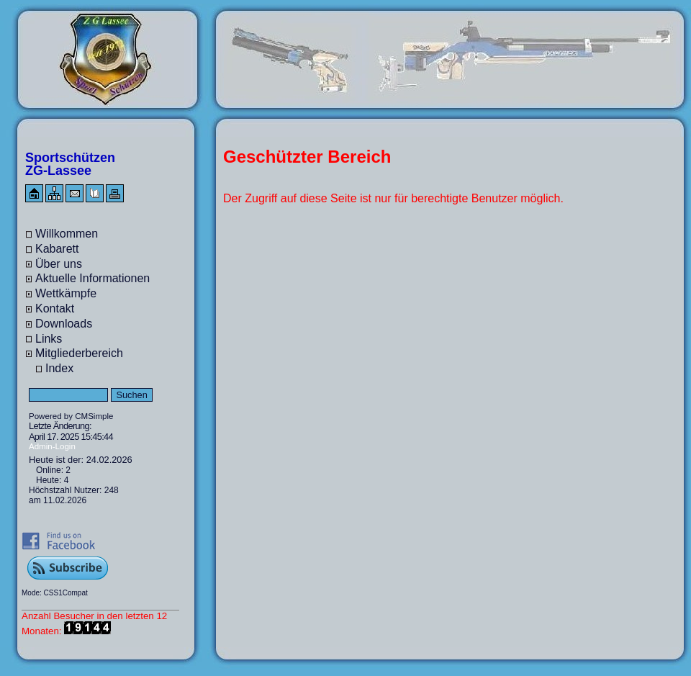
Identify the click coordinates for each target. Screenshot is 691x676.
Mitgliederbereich (79, 353)
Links (48, 339)
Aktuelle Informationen (92, 278)
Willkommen (66, 233)
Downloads (63, 323)
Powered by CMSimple (71, 416)
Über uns (58, 264)
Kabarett (56, 249)
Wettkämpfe (65, 293)
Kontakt (54, 308)
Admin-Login (52, 446)
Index (59, 368)
